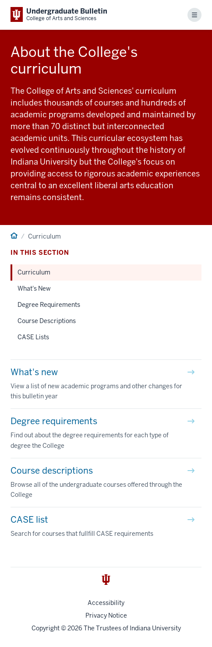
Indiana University (155, 628)
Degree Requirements (49, 305)
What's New (34, 288)
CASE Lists (33, 337)
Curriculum (34, 272)
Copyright (46, 628)
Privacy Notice (106, 615)
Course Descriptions (47, 321)
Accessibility (106, 603)
